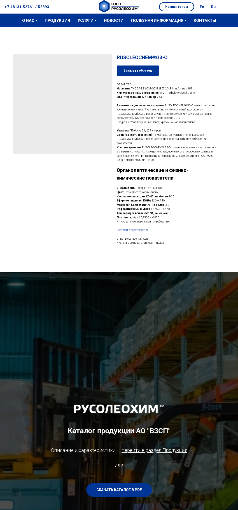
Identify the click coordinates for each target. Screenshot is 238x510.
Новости (114, 20)
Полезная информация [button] (157, 20)
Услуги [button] (85, 20)
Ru (213, 7)
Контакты (205, 20)
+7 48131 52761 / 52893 (27, 7)
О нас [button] (28, 20)
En (202, 7)
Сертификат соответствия (133, 230)
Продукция (57, 20)
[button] (176, 6)
